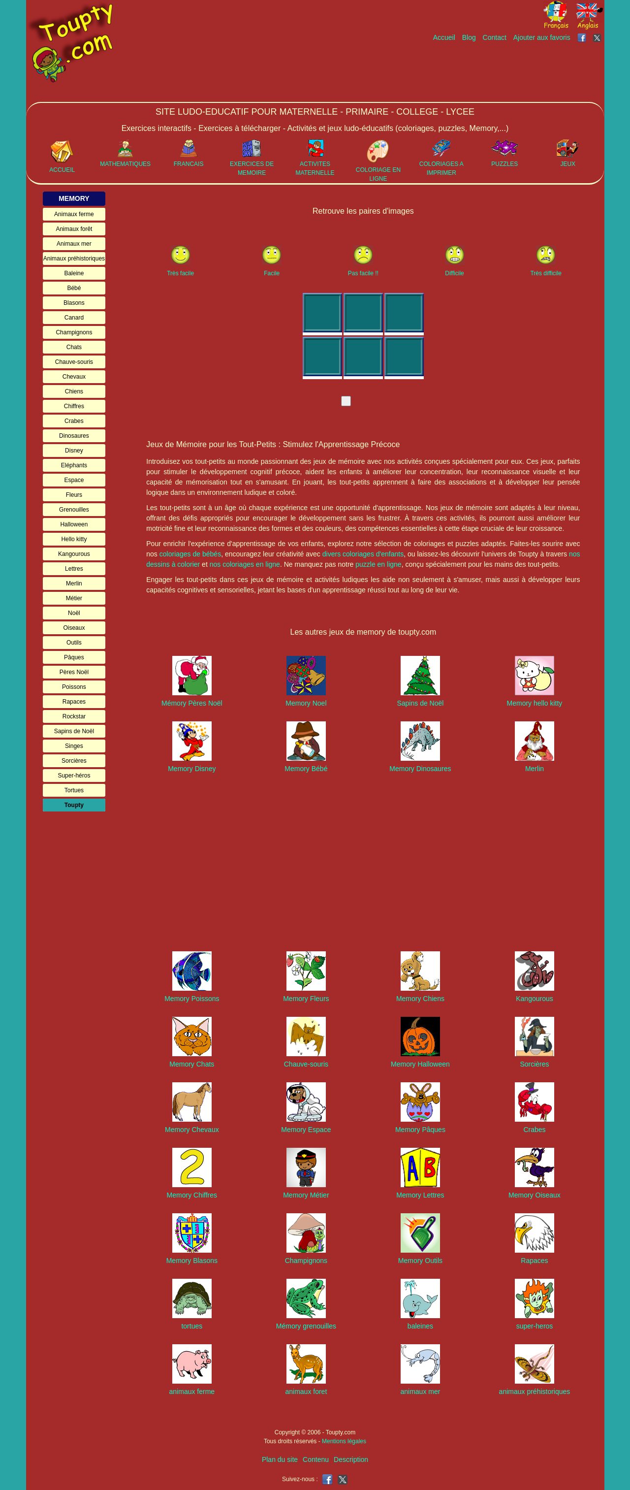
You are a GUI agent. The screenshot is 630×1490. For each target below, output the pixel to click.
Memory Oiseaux (534, 1195)
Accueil (444, 37)
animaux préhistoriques (534, 1391)
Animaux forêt (74, 229)
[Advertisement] (425, 72)
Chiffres (74, 406)
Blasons (74, 302)
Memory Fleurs (306, 999)
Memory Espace (306, 1130)
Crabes (74, 421)
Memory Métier (306, 1195)
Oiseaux (74, 627)
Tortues (74, 790)
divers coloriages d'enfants (363, 554)
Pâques (74, 657)
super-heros (534, 1326)
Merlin (74, 583)
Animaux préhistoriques (74, 258)
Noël (74, 613)
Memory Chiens (420, 999)
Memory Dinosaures (420, 769)
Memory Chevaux (192, 1130)
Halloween (74, 524)
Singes (74, 746)
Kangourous (74, 554)
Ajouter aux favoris (541, 37)
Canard (74, 317)
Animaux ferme (74, 214)
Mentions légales (344, 1441)
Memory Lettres (420, 1195)
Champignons (74, 332)
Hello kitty (74, 539)
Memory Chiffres (192, 1195)
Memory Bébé (305, 769)
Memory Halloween (420, 1064)
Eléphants (74, 465)
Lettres (74, 568)
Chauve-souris (74, 361)
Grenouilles (74, 509)
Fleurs (74, 494)
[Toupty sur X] (598, 37)
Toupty (74, 805)
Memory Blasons (192, 1260)
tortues (191, 1326)
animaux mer (420, 1391)
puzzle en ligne (378, 564)
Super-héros (74, 775)
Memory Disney (192, 769)
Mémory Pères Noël (191, 703)
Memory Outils (420, 1260)
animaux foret (306, 1391)
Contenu (316, 1459)
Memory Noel (305, 703)
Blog (469, 37)
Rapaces (74, 701)
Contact (494, 37)
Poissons (74, 686)
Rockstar (74, 716)
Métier (74, 598)
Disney (74, 450)
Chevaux (74, 376)
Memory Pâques (420, 1130)
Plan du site (280, 1459)
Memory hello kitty (535, 703)
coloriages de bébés (190, 554)
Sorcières (74, 760)
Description (351, 1459)
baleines (420, 1326)
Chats (74, 347)
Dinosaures (74, 435)
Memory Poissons (191, 999)
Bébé (74, 288)
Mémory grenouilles (306, 1326)
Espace (74, 480)
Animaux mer (74, 243)
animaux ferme (192, 1391)
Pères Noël (74, 672)
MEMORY (74, 198)
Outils (74, 642)
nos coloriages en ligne (245, 564)
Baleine (74, 273)
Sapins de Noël (74, 731)
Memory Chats (191, 1064)
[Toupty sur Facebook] (582, 37)
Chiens (74, 391)
